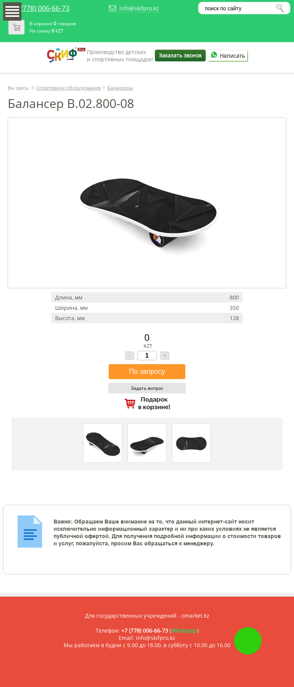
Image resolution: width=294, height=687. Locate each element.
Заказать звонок (180, 55)
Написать (226, 55)
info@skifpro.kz (139, 8)
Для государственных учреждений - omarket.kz (147, 615)
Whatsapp (184, 630)
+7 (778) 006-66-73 (40, 8)
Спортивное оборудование (68, 87)
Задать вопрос (147, 388)
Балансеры (120, 87)
